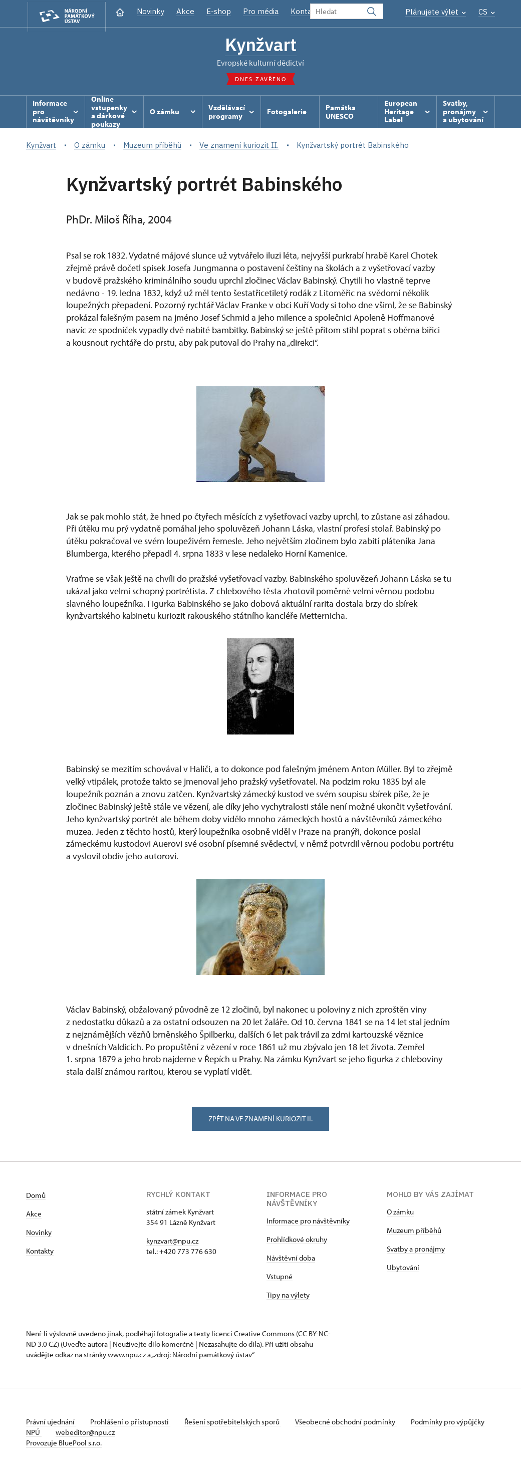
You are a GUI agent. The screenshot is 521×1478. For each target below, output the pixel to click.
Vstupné (280, 1278)
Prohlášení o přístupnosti (132, 1423)
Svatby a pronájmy (416, 1251)
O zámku (400, 1213)
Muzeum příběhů (414, 1232)
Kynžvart (260, 45)
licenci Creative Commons (253, 1335)
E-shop (218, 11)
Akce (185, 11)
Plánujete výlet (435, 12)
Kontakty (40, 1253)
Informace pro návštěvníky (308, 1222)
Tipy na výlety (288, 1297)
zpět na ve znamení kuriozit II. (260, 1120)
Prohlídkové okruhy (297, 1241)
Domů (36, 1197)
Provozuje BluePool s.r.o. (64, 1444)
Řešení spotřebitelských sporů (236, 1423)
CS (486, 12)
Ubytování (403, 1269)
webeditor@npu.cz (116, 1434)
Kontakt (305, 11)
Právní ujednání (51, 1423)
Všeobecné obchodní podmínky (352, 1423)
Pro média (261, 11)
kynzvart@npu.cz (172, 1243)
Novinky (150, 11)
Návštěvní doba (291, 1260)
